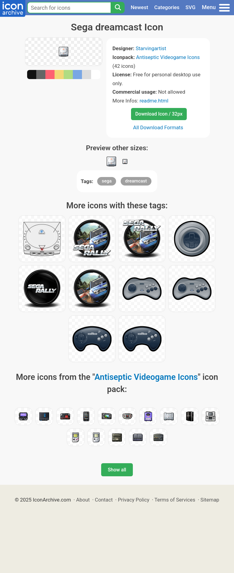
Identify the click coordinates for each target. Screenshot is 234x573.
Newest (139, 7)
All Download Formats (158, 127)
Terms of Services (174, 500)
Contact (104, 500)
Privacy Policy (133, 500)
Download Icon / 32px (159, 114)
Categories (166, 7)
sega (107, 181)
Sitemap (209, 500)
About (83, 500)
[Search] (118, 7)
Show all (117, 470)
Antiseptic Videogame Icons (168, 57)
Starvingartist (151, 48)
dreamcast (136, 181)
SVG (191, 7)
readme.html (154, 101)
